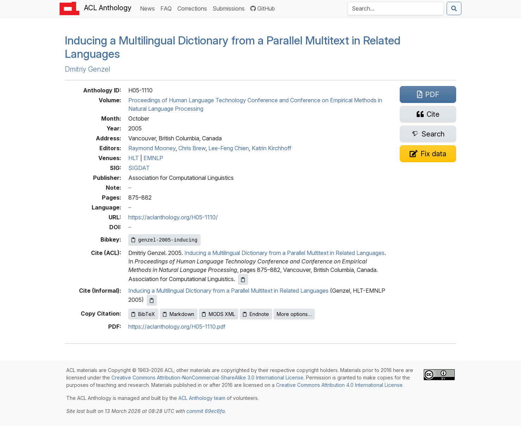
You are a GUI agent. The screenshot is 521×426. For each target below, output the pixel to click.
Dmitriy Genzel (87, 69)
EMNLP (153, 158)
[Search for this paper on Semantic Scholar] (428, 134)
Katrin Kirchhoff (272, 148)
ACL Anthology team (201, 398)
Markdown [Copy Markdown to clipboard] (178, 314)
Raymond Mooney (152, 148)
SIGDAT (139, 167)
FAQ (167, 8)
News (149, 8)
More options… (294, 314)
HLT (133, 158)
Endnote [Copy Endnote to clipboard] (256, 314)
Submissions (230, 8)
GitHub (262, 8)
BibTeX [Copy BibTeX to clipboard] (143, 314)
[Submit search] (454, 8)
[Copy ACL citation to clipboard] (243, 279)
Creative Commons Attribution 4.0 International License (339, 385)
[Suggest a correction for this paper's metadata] (428, 153)
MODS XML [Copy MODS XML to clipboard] (218, 314)
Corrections (193, 8)
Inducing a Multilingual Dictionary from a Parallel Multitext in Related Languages (232, 47)
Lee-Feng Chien (228, 148)
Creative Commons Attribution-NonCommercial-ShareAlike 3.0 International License (207, 378)
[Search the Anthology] (395, 8)
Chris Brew (192, 148)
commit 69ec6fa (205, 411)
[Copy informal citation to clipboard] (152, 300)
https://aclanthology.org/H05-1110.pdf (177, 326)
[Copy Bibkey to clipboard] (164, 240)
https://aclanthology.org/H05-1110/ (173, 217)
